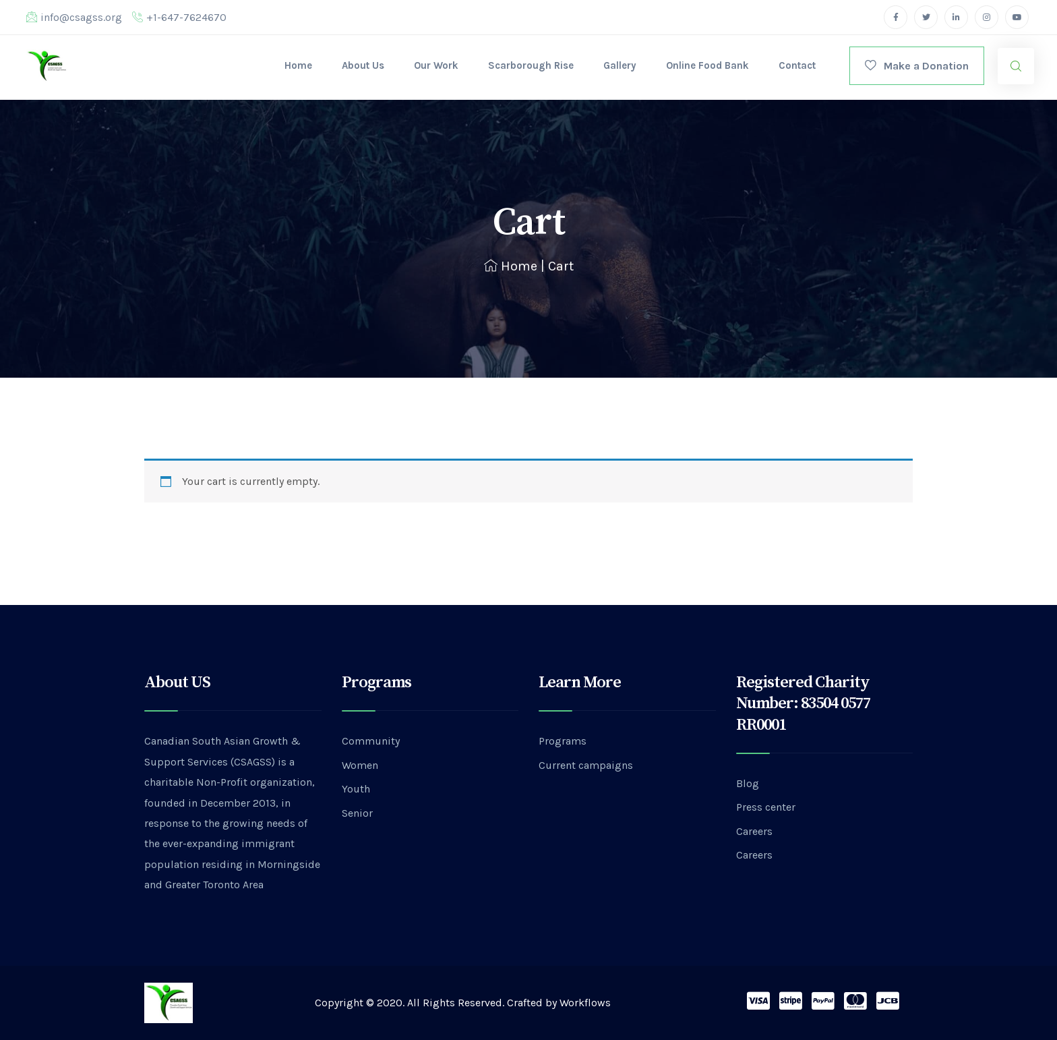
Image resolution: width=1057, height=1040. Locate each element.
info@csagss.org (74, 17)
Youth (356, 788)
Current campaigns (586, 765)
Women (360, 765)
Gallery (619, 65)
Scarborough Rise (531, 65)
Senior (357, 813)
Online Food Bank (707, 65)
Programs (562, 740)
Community (371, 740)
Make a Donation (917, 65)
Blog (747, 783)
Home (298, 65)
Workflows (585, 1002)
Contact (797, 65)
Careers (754, 831)
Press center (765, 807)
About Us (363, 65)
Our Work (436, 65)
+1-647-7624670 (179, 17)
